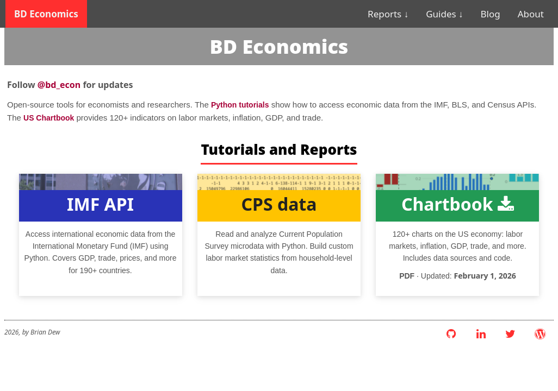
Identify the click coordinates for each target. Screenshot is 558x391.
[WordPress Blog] (540, 334)
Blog (490, 14)
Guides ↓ (444, 14)
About (531, 14)
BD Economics (46, 14)
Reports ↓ (388, 14)
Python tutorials (240, 104)
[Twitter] (511, 334)
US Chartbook (48, 117)
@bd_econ (59, 85)
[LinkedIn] (481, 334)
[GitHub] (451, 334)
